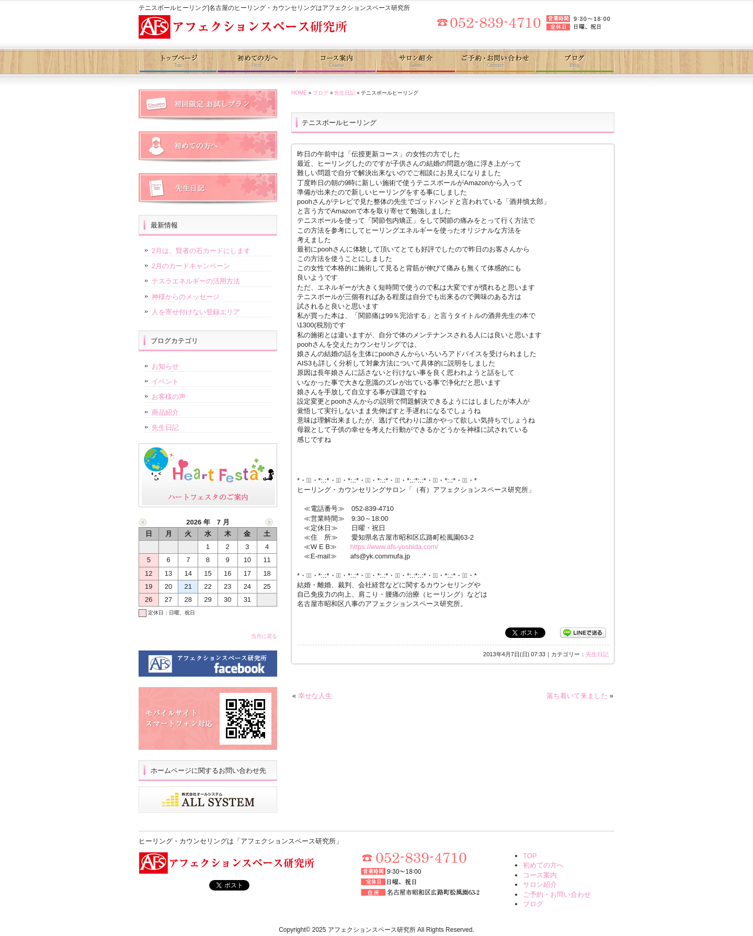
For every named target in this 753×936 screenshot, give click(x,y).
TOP (530, 856)
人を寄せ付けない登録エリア (196, 312)
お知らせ (165, 366)
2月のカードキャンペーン (191, 266)
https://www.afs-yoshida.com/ (394, 547)
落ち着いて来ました (577, 696)
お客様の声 (169, 397)
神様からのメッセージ (186, 297)
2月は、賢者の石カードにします (201, 251)
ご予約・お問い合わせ (494, 62)
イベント (165, 381)
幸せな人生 (315, 696)
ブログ (574, 62)
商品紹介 (165, 412)
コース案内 (335, 62)
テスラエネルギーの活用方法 (196, 281)
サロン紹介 (414, 62)
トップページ (178, 62)
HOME (299, 93)
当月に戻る (264, 636)
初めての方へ (257, 62)
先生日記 (344, 93)
